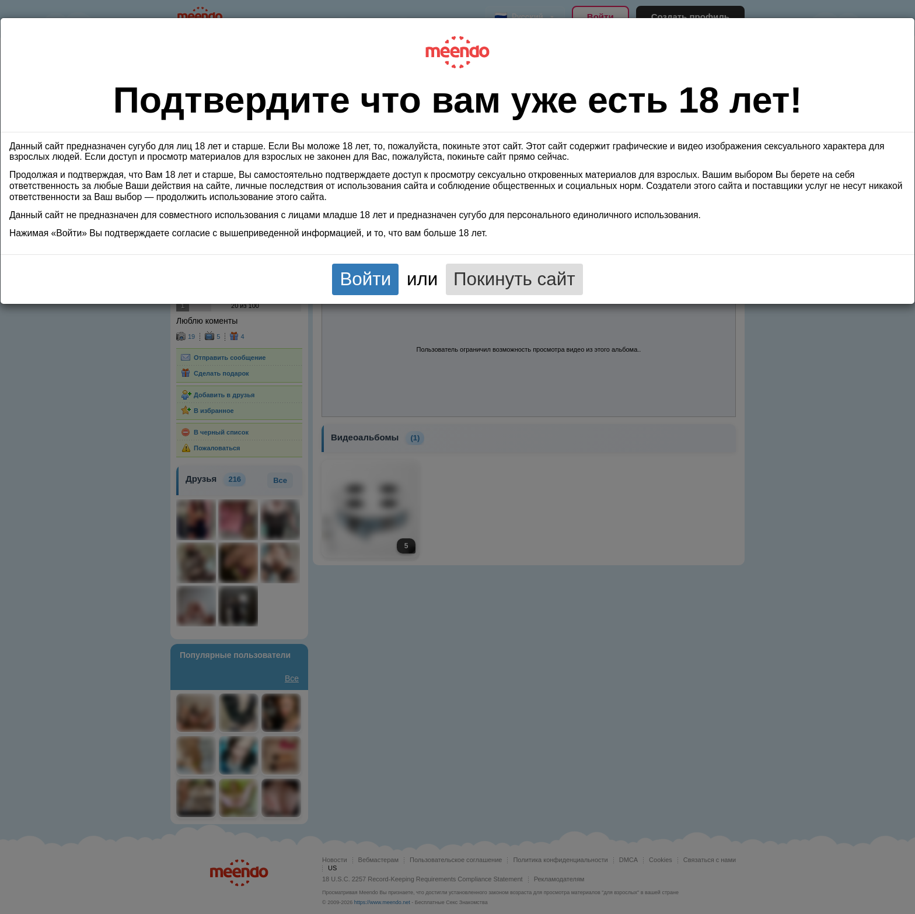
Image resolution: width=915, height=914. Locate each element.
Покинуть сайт (514, 279)
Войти (365, 279)
